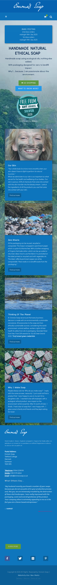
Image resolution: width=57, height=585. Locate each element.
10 (50, 511)
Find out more (15, 195)
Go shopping (28, 83)
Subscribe (13, 546)
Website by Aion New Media (28, 575)
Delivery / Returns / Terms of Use (28, 578)
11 (51, 511)
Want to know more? (28, 88)
